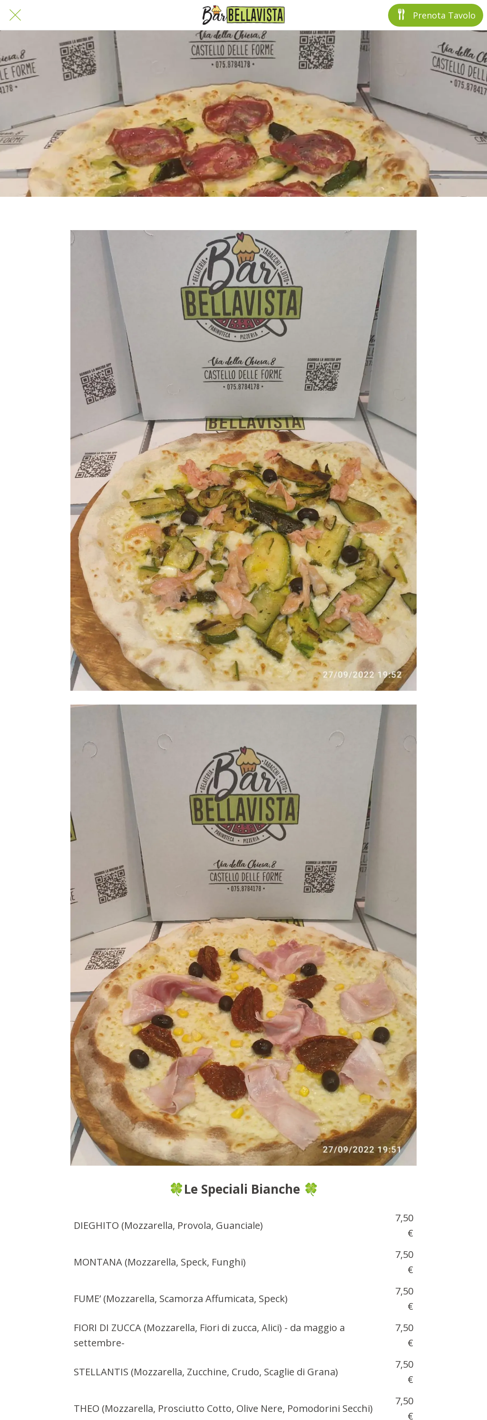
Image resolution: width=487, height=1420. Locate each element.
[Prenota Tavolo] (435, 15)
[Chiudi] (15, 15)
